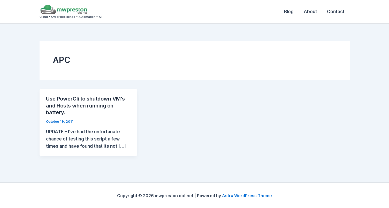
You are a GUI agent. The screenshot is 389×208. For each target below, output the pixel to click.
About (312, 11)
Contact (336, 11)
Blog (292, 11)
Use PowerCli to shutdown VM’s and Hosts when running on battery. (85, 105)
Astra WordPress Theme (247, 195)
